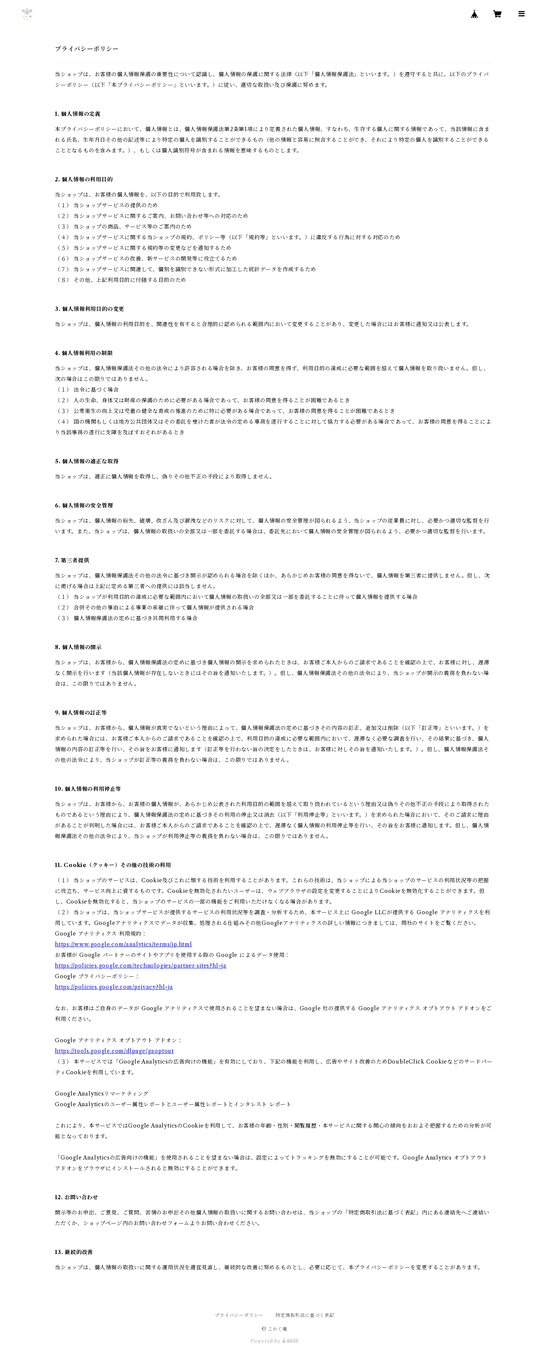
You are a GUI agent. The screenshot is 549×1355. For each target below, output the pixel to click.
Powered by (274, 1341)
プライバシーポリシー (239, 1315)
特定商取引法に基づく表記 (305, 1315)
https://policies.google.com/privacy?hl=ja (114, 987)
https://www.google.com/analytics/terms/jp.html (123, 944)
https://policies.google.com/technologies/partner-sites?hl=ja (140, 965)
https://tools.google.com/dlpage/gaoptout (114, 1051)
